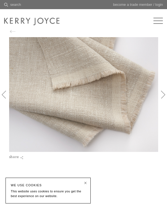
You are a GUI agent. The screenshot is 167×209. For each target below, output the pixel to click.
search (15, 4)
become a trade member (132, 4)
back (20, 31)
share (16, 166)
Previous (6, 99)
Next (160, 99)
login (159, 4)
